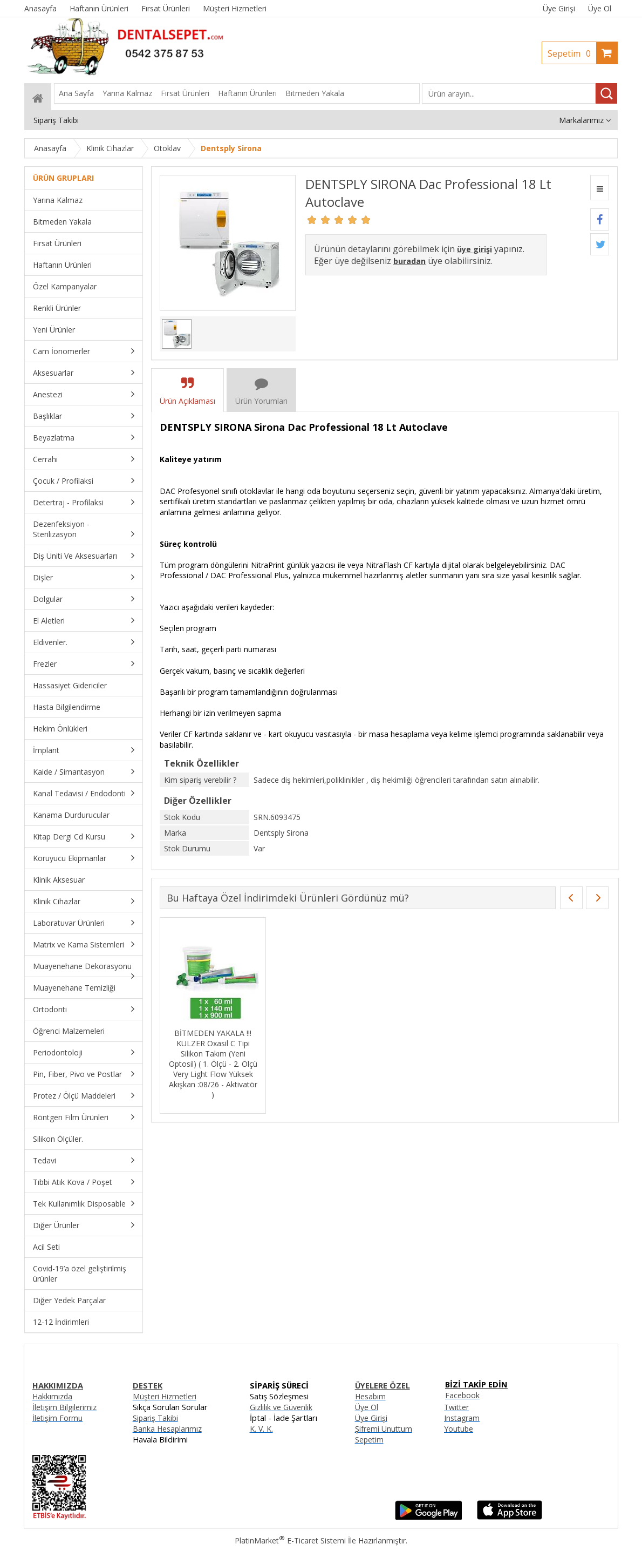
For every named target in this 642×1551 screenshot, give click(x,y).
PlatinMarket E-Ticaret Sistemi (290, 1540)
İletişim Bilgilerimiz (64, 1407)
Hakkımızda (52, 1396)
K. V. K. (261, 1429)
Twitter (456, 1407)
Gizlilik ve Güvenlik (281, 1407)
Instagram (462, 1418)
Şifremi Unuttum (383, 1429)
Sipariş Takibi (155, 1418)
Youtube (458, 1429)
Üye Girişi (559, 8)
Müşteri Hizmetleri (164, 1396)
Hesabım (370, 1396)
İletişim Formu (57, 1418)
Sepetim (572, 53)
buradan (409, 261)
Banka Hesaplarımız (167, 1429)
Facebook (462, 1395)
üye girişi (474, 249)
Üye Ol (599, 8)
